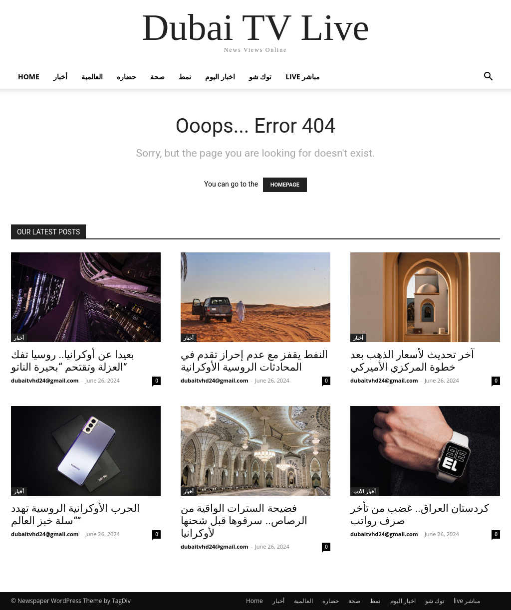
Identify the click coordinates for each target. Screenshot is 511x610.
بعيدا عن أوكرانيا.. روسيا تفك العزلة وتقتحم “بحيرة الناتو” (72, 361)
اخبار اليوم (220, 76)
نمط (185, 76)
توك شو (260, 76)
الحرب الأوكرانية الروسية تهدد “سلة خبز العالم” (75, 514)
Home (28, 76)
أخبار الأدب (364, 491)
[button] (488, 77)
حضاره (126, 76)
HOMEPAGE (284, 185)
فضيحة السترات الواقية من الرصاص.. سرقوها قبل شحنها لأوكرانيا (244, 520)
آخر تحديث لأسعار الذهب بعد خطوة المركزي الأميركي (412, 361)
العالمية (92, 76)
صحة (157, 76)
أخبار (60, 76)
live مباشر (302, 76)
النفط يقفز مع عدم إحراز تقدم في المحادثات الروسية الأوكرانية (254, 361)
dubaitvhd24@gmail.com (45, 380)
